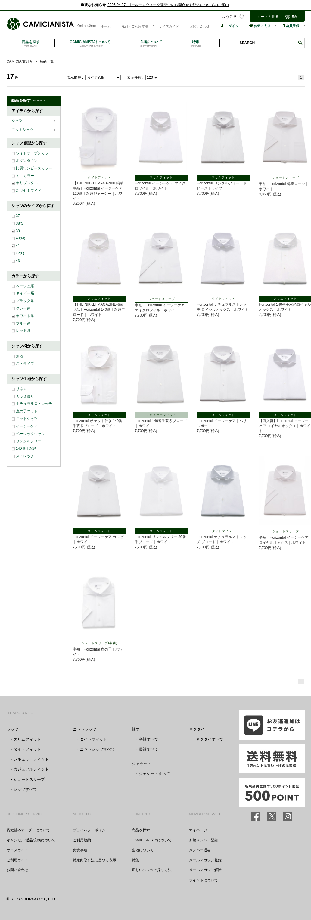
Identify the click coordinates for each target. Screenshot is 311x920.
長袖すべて (148, 749)
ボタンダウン (27, 161)
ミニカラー (25, 176)
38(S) (20, 223)
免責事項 (80, 850)
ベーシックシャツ (30, 434)
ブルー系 (23, 323)
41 (18, 246)
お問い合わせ (200, 26)
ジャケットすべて (154, 773)
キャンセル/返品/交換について (31, 840)
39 (18, 231)
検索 (300, 43)
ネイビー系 (25, 293)
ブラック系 (25, 301)
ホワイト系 (25, 316)
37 (18, 216)
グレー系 (23, 308)
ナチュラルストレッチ (34, 404)
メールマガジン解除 (205, 870)
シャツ (17, 120)
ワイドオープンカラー (34, 153)
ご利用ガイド (17, 860)
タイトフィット (27, 749)
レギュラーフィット (31, 759)
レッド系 (23, 331)
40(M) (20, 238)
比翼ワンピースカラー (34, 168)
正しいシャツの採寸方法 (152, 870)
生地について (143, 850)
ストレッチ (25, 456)
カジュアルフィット (31, 769)
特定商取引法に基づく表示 (94, 860)
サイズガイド (169, 26)
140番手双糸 (26, 448)
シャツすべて (25, 789)
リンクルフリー (28, 441)
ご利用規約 (82, 840)
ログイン (229, 26)
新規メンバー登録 (203, 840)
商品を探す (141, 830)
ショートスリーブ (29, 779)
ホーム (106, 26)
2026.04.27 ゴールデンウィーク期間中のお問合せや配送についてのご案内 (168, 5)
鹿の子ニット (27, 411)
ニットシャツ (23, 130)
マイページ (198, 830)
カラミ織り (25, 396)
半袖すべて (148, 739)
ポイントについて (203, 880)
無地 (19, 356)
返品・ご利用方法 (135, 26)
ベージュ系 (25, 286)
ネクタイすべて (209, 739)
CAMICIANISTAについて (152, 840)
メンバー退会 (200, 850)
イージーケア (27, 426)
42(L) (20, 253)
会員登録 (290, 26)
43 (18, 261)
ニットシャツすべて (97, 749)
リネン (21, 389)
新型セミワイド (28, 190)
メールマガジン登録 (205, 860)
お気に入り (259, 26)
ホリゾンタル (27, 183)
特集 (135, 860)
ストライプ (25, 363)
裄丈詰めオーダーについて (28, 830)
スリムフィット (27, 739)
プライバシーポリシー (91, 830)
